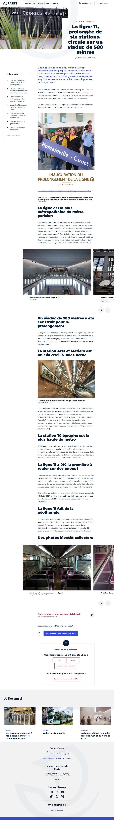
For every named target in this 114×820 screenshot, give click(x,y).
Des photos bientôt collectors (17, 129)
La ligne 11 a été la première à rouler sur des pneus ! (18, 115)
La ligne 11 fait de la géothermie (17, 123)
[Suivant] (108, 310)
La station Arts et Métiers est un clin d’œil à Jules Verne (17, 99)
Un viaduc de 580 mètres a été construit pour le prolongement (18, 90)
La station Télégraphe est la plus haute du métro (18, 107)
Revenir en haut (14, 135)
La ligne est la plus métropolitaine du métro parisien (17, 82)
